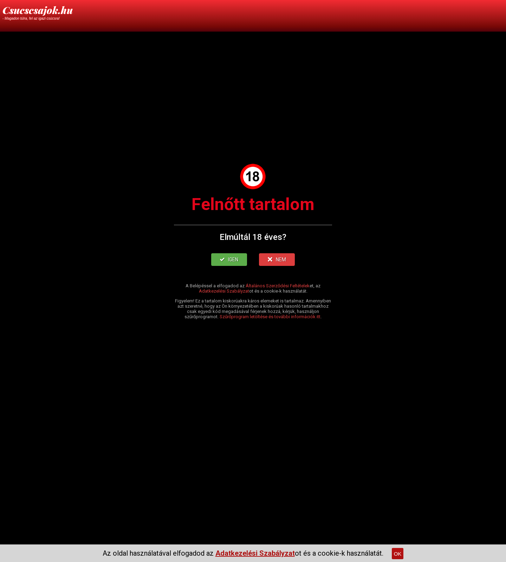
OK (398, 554)
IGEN (229, 259)
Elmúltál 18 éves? (253, 237)
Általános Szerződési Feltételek (278, 285)
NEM (277, 259)
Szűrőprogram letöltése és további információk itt (270, 316)
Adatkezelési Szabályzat (224, 291)
